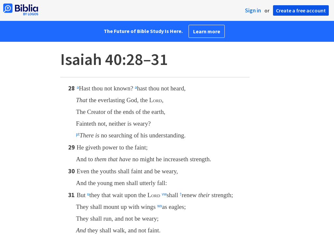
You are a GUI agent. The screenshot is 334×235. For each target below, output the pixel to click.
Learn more (206, 31)
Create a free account (301, 10)
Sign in (253, 10)
